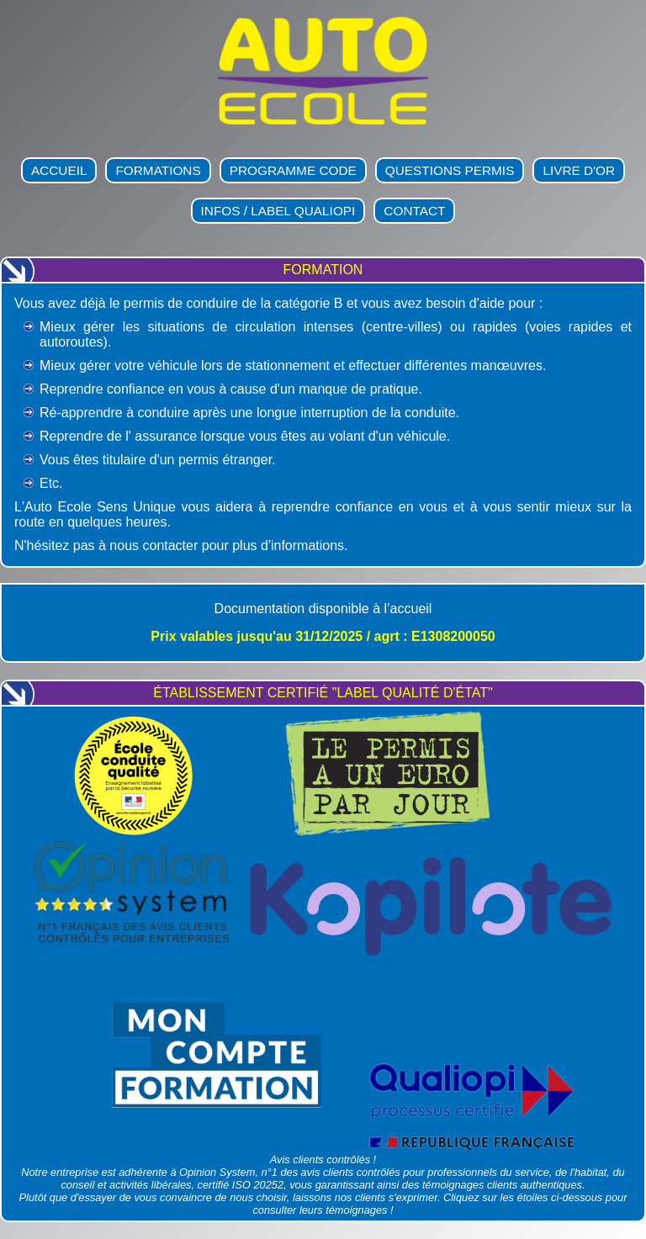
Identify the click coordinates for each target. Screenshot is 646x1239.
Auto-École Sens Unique (88, 153)
